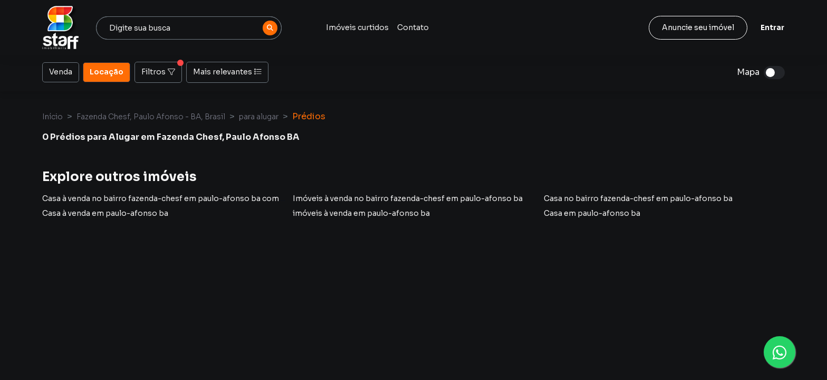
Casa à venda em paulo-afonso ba (105, 213)
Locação (106, 71)
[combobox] (189, 28)
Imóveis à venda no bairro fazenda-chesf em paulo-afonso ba (408, 198)
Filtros (161, 69)
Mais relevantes (227, 72)
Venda (60, 71)
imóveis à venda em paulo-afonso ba (361, 213)
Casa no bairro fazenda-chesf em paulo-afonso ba (638, 198)
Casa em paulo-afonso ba (592, 213)
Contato (413, 27)
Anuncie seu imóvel (698, 27)
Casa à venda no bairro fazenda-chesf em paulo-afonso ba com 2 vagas (174, 198)
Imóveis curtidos (357, 27)
